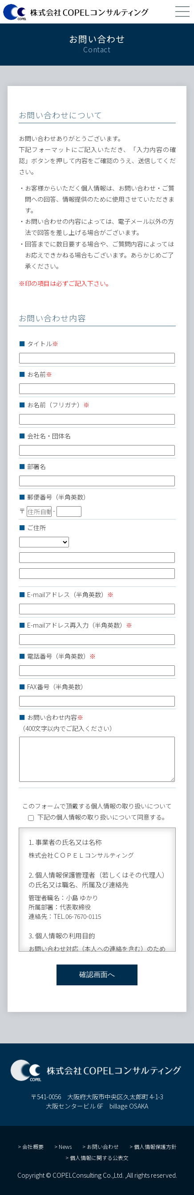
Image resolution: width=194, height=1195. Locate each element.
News (65, 1146)
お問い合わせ (103, 1146)
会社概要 (33, 1146)
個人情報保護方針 (155, 1146)
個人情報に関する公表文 (99, 1157)
